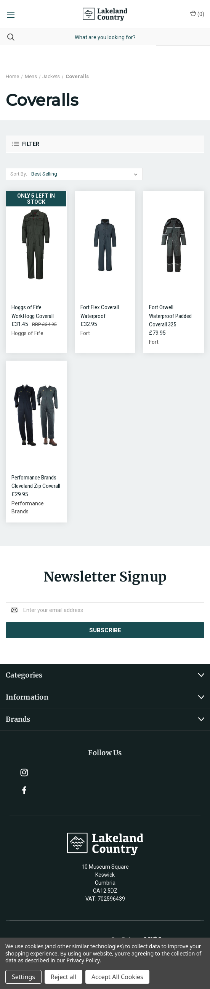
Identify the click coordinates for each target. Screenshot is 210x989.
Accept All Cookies (117, 977)
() (197, 13)
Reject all (63, 977)
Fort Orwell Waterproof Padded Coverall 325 (170, 316)
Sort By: (18, 174)
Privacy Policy (83, 960)
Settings (23, 977)
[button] (105, 144)
